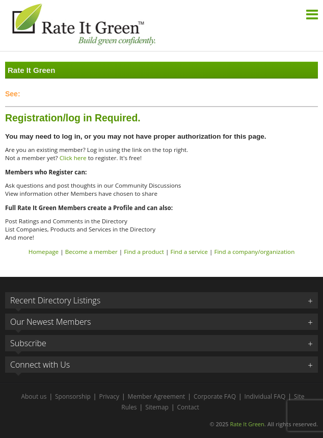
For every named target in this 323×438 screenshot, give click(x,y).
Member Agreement (156, 396)
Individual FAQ (265, 396)
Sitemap (157, 407)
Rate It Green (247, 424)
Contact (188, 407)
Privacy (109, 396)
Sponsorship (73, 396)
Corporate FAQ (215, 396)
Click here (73, 158)
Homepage (44, 251)
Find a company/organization (254, 251)
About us (33, 396)
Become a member (91, 251)
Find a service (189, 251)
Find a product (144, 251)
